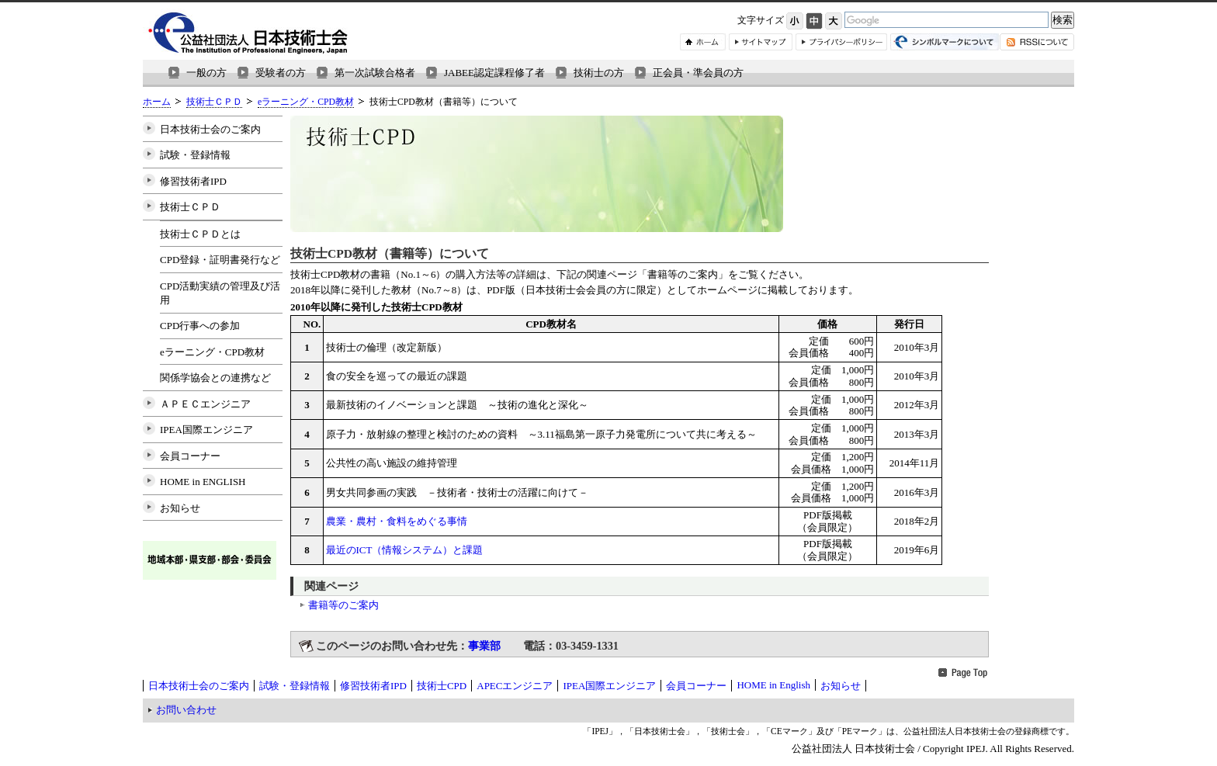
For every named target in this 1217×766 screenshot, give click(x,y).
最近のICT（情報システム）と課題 (405, 550)
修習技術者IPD (193, 181)
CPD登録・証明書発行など (220, 259)
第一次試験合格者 (375, 72)
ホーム (157, 102)
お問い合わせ (186, 710)
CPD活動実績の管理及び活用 (220, 293)
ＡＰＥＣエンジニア (205, 404)
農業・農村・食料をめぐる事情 (396, 521)
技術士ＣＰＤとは (200, 234)
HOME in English (773, 685)
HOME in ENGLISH (203, 481)
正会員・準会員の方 (698, 72)
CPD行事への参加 (200, 325)
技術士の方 (599, 72)
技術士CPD (441, 685)
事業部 (484, 645)
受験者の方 (280, 72)
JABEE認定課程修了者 (494, 72)
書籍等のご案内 (343, 605)
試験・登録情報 (195, 155)
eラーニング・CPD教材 (306, 102)
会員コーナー (190, 456)
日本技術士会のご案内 (210, 129)
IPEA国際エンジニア (206, 429)
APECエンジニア (515, 685)
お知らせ (180, 508)
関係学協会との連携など (215, 377)
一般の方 (206, 72)
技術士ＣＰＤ (214, 102)
